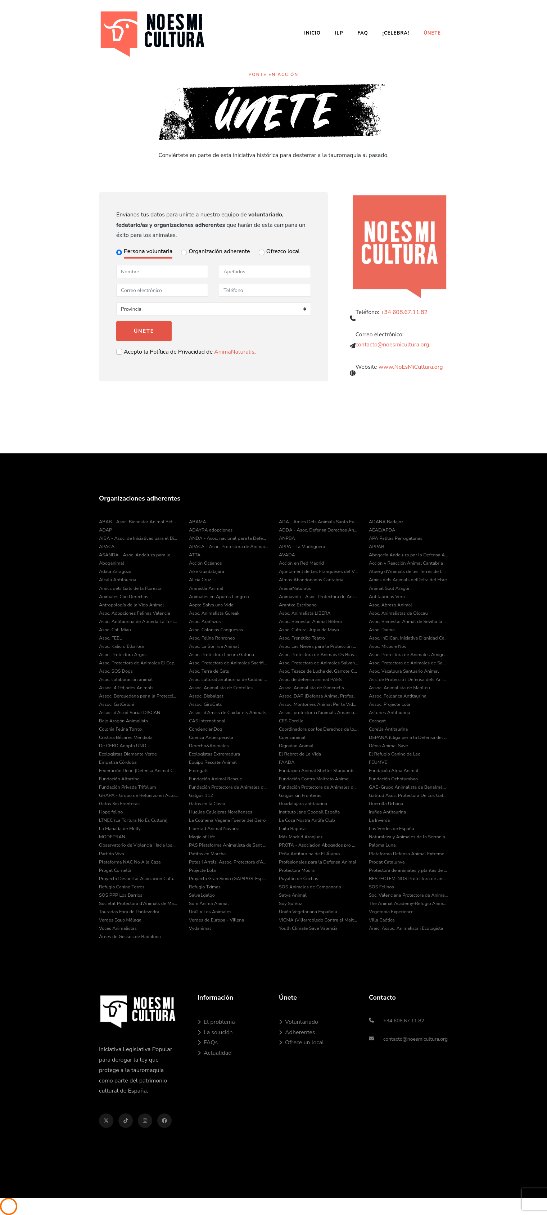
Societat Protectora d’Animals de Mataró (138, 903)
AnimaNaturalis (234, 352)
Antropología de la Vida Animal (131, 605)
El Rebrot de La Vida (300, 754)
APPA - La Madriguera (302, 546)
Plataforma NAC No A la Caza (130, 862)
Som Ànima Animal (209, 903)
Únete (432, 33)
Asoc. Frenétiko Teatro (302, 638)
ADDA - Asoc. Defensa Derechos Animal (318, 530)
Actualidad (215, 1053)
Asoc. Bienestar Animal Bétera (310, 621)
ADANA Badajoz (386, 522)
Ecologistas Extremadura (214, 754)
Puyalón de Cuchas (298, 878)
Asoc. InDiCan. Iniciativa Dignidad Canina (408, 638)
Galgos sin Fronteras (300, 795)
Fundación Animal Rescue (215, 779)
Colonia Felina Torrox (121, 729)
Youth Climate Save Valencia (308, 928)
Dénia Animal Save (388, 746)
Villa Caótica (382, 920)
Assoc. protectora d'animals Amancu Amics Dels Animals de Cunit (318, 712)
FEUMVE (378, 762)
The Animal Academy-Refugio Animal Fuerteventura (408, 903)
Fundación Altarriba (119, 779)
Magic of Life (202, 837)
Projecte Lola (202, 870)
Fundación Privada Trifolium (127, 787)
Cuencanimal (292, 737)
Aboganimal (111, 563)
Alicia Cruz (200, 580)
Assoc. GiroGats (205, 704)
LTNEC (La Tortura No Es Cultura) (133, 820)
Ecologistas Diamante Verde (128, 754)
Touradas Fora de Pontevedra (129, 912)
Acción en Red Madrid (301, 563)
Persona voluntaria (148, 251)
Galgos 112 (201, 795)
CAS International (207, 721)
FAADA (287, 762)
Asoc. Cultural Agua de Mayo (309, 630)
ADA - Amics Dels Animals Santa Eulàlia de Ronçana (318, 522)
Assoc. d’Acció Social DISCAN (130, 712)
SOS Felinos (381, 887)
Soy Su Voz (290, 903)
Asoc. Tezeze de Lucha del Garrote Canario (318, 671)
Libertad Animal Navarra (214, 828)
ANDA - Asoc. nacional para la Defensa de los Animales (228, 538)
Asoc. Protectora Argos (122, 654)
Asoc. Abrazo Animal (390, 605)
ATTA (194, 555)
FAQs (208, 1042)
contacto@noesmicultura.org (392, 347)
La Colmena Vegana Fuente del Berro (227, 820)
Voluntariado (298, 1022)
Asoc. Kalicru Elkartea (121, 646)
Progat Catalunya (387, 862)
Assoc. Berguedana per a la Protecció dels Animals (138, 696)
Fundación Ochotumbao (393, 779)
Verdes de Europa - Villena (216, 920)
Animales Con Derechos (123, 596)
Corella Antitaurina (388, 729)
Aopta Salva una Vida (211, 605)
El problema (216, 1022)
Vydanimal (200, 928)
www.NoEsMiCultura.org (411, 371)
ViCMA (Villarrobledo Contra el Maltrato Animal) (318, 920)
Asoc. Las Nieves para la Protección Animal (318, 646)
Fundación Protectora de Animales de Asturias (228, 787)
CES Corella (291, 721)
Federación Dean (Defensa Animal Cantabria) (138, 770)
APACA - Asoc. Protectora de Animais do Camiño (228, 546)
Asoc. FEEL (110, 638)
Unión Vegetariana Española (308, 912)
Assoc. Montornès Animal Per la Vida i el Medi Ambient (318, 704)
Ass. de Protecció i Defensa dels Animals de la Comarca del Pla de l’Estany (408, 679)
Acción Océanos (205, 563)
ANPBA (287, 538)
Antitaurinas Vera (387, 596)
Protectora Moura (297, 870)
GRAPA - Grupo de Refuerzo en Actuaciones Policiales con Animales (138, 795)
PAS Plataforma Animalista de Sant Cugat (228, 845)
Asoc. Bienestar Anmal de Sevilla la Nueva (408, 621)
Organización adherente (219, 251)
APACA (106, 546)
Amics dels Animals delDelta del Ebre (408, 580)
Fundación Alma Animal (393, 770)
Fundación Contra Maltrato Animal (314, 779)
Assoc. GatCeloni (116, 704)
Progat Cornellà (115, 870)
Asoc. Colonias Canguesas (216, 630)
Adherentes (297, 1032)
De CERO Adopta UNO (122, 746)
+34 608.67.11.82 (404, 314)
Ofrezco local (283, 251)
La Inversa (379, 820)
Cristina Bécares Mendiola (126, 737)
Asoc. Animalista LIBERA (305, 613)
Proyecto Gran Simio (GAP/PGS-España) (228, 878)
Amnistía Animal (206, 588)
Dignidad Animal (296, 746)
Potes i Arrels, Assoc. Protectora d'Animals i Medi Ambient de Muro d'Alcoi (228, 862)
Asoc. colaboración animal (126, 679)
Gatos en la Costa (207, 804)
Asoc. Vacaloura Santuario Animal (404, 671)
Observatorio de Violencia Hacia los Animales (138, 845)
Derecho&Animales (209, 746)
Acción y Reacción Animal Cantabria (406, 563)
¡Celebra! (396, 33)
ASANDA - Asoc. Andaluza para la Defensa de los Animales (138, 555)
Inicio (312, 33)
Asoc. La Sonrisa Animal (214, 646)
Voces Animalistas (118, 928)
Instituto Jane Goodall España (309, 812)
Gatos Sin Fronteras (119, 804)
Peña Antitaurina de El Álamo (309, 854)
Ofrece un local (301, 1042)
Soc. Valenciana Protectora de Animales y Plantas (408, 895)
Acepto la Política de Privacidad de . (190, 352)
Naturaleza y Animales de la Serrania (407, 837)
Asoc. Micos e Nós (387, 646)
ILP (339, 33)
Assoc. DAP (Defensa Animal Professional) (318, 696)
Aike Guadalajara (206, 571)
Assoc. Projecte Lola (389, 704)
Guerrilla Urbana (386, 804)
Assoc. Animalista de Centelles (221, 688)
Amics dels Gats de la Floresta (130, 588)
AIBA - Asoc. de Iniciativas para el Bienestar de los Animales (138, 538)
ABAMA (197, 522)
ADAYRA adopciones (210, 530)
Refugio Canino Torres (122, 887)
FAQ (362, 33)
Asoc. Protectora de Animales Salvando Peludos (318, 663)
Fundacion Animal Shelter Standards (316, 770)
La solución (215, 1032)
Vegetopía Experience (391, 912)
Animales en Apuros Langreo (219, 596)
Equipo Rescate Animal (213, 762)
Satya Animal (293, 895)
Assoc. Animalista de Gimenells (311, 688)
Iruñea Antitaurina (387, 812)
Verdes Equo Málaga (120, 920)
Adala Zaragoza (115, 571)
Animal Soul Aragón (390, 588)
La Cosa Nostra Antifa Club (307, 820)
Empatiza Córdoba (118, 762)
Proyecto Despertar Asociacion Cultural (138, 878)
